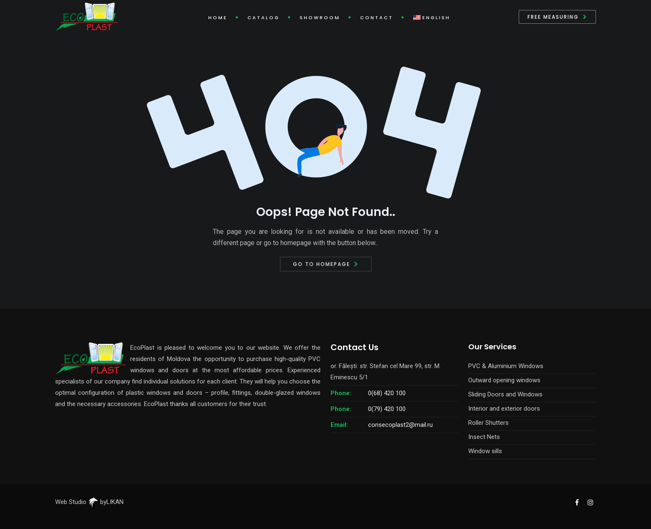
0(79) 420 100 (387, 409)
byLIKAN (106, 502)
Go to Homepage (321, 264)
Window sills (485, 451)
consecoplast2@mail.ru (400, 425)
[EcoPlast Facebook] (577, 502)
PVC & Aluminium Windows (505, 366)
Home (217, 17)
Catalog (263, 17)
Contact (376, 17)
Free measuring (553, 16)
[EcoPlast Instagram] (590, 502)
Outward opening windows (504, 380)
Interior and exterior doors (504, 408)
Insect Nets (484, 437)
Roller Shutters (488, 422)
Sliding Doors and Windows (505, 394)
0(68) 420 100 (387, 393)
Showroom (320, 17)
